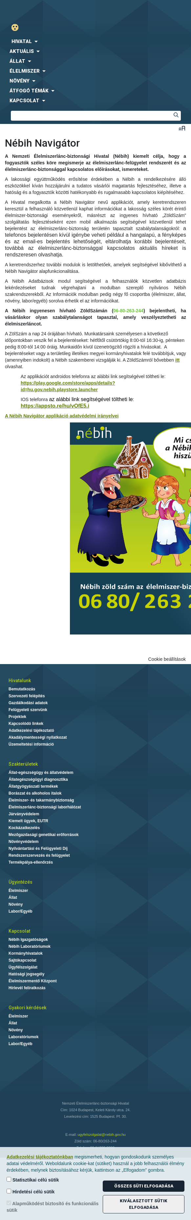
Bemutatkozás (22, 689)
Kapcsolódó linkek (26, 723)
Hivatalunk (20, 680)
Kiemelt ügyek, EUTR (28, 821)
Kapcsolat (19, 931)
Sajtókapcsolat (22, 960)
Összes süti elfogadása (143, 1186)
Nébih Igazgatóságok (28, 939)
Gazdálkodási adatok (28, 703)
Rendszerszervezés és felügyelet (39, 855)
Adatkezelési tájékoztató (31, 730)
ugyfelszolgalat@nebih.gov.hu (102, 1134)
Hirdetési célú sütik (30, 1191)
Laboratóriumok (23, 1037)
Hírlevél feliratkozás (27, 988)
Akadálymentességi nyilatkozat (38, 737)
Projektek (17, 716)
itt (177, 360)
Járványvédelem (24, 814)
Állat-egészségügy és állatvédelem (41, 772)
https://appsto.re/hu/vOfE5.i (55, 406)
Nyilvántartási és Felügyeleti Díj (38, 848)
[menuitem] (95, 41)
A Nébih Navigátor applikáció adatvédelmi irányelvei (62, 416)
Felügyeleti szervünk (28, 709)
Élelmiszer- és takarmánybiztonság (41, 800)
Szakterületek (23, 764)
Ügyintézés (20, 882)
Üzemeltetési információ (31, 744)
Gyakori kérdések (27, 1007)
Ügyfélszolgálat (23, 967)
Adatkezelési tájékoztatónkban (40, 1157)
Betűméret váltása (182, 128)
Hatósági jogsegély (26, 974)
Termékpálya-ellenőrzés (31, 862)
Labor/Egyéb (20, 911)
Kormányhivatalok (26, 953)
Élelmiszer (18, 890)
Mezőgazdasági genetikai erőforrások (43, 834)
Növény (16, 904)
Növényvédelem (23, 841)
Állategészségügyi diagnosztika (38, 779)
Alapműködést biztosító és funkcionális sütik (52, 1207)
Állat (13, 897)
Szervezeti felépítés (27, 696)
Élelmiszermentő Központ (33, 981)
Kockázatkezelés (24, 827)
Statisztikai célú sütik (33, 1180)
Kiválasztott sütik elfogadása (143, 1204)
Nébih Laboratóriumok (30, 946)
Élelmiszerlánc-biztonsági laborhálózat (45, 807)
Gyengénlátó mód (17, 27)
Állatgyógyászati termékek (33, 786)
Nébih (48, 10)
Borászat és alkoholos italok (35, 793)
